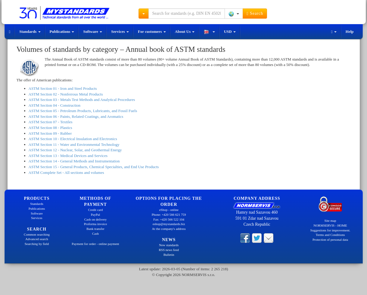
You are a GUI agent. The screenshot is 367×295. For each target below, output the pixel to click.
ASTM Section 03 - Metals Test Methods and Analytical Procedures (82, 99)
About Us (185, 31)
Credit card (95, 210)
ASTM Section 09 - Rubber (50, 133)
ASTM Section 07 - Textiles (51, 122)
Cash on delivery (95, 219)
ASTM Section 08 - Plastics (50, 127)
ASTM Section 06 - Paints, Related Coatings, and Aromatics (76, 116)
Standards (29, 31)
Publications (62, 31)
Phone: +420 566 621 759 (169, 214)
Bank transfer (95, 229)
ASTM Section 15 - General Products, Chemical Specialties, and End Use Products (94, 167)
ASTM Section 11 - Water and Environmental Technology (74, 144)
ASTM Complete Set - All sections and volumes (66, 172)
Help (350, 31)
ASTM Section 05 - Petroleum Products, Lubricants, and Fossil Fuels (83, 110)
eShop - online (169, 210)
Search (255, 13)
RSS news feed (169, 250)
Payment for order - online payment (95, 244)
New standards (169, 245)
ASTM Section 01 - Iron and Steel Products (63, 88)
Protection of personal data (330, 239)
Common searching (37, 234)
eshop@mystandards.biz (169, 224)
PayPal (95, 214)
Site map (330, 220)
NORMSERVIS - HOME (330, 225)
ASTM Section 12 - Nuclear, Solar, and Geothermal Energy (75, 150)
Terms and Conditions (330, 235)
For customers (152, 31)
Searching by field (37, 244)
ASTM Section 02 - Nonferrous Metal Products (66, 94)
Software (92, 31)
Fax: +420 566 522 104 (168, 219)
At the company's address (169, 229)
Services (120, 31)
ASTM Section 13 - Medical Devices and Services (68, 155)
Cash (95, 233)
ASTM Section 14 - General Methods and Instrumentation (74, 161)
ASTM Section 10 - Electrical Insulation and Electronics (73, 139)
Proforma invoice (95, 224)
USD (230, 31)
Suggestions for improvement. (330, 230)
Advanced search (36, 239)
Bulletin (168, 254)
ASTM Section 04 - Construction (55, 105)
